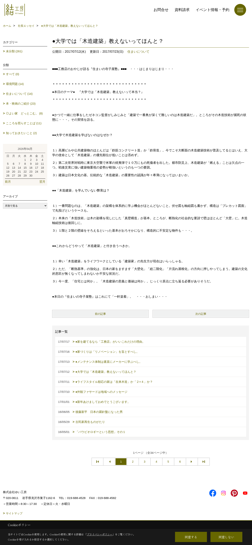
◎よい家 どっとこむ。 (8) (24, 113)
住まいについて (138, 51)
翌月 (42, 181)
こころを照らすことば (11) (24, 123)
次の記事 (200, 313)
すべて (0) (12, 74)
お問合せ (161, 10)
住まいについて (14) (19, 93)
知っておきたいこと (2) (21, 133)
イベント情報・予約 (212, 10)
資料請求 (182, 10)
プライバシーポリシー (99, 534)
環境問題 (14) (15, 84)
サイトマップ (14, 513)
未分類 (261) (14, 51)
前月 (8, 181)
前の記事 (100, 313)
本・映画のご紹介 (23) (21, 103)
